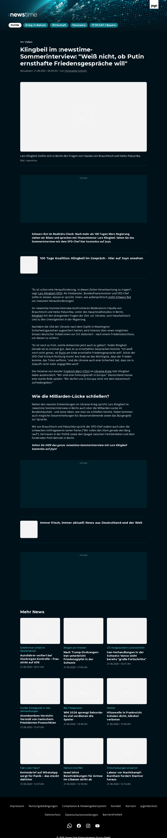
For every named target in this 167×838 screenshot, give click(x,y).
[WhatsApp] (69, 826)
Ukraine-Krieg (103, 371)
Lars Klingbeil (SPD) (50, 293)
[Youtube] (97, 826)
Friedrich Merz (73, 371)
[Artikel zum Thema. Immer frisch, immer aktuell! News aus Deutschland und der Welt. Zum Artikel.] (83, 529)
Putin (62, 352)
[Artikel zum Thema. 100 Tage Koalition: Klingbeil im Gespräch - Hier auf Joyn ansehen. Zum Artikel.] (83, 265)
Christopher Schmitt (76, 70)
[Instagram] (88, 826)
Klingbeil (37, 315)
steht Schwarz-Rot (119, 297)
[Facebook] (79, 826)
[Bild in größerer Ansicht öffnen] (83, 117)
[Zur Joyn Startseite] (154, 4)
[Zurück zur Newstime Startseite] (23, 14)
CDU (86, 371)
